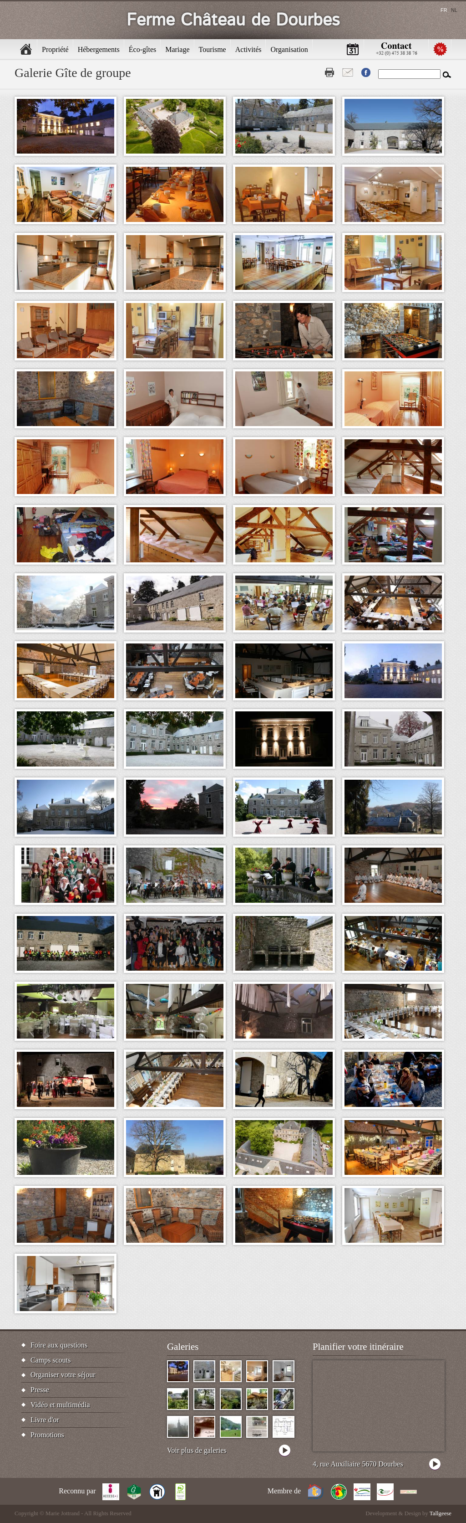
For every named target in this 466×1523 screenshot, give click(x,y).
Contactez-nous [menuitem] (396, 49)
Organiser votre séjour (63, 1375)
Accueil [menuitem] (26, 49)
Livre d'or (44, 1420)
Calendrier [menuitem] (352, 49)
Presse (39, 1390)
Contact (348, 72)
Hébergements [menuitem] (99, 49)
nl (454, 10)
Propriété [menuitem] (55, 49)
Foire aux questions (58, 1345)
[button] (65, 126)
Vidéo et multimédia (60, 1405)
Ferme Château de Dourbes (233, 20)
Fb (366, 72)
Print (329, 72)
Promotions (47, 1435)
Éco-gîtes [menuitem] (142, 49)
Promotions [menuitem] (440, 49)
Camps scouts (50, 1360)
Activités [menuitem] (248, 49)
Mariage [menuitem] (177, 49)
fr (444, 10)
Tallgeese (440, 1513)
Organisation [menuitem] (289, 49)
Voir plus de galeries (197, 1450)
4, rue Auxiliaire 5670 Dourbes (358, 1464)
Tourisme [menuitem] (212, 49)
